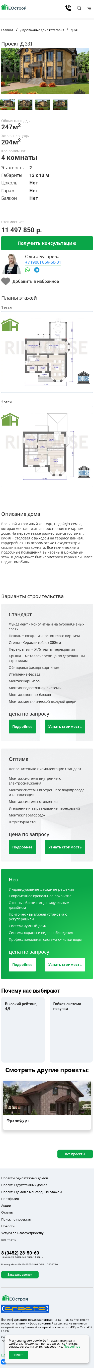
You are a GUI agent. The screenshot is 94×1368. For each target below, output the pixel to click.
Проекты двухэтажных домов (24, 1185)
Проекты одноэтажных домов (24, 1178)
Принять (18, 1355)
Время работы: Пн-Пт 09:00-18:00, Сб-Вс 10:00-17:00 (29, 1264)
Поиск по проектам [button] (16, 1219)
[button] (78, 8)
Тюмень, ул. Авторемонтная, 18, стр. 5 (22, 1257)
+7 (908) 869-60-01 (43, 262)
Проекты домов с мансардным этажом (31, 1192)
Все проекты (75, 1154)
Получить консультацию (47, 243)
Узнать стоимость (65, 726)
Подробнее (22, 726)
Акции (6, 1205)
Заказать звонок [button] (20, 1274)
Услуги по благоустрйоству (22, 1233)
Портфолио (10, 1199)
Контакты (8, 1240)
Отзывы (7, 1212)
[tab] (7, 104)
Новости (8, 1226)
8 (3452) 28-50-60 (68, 8)
